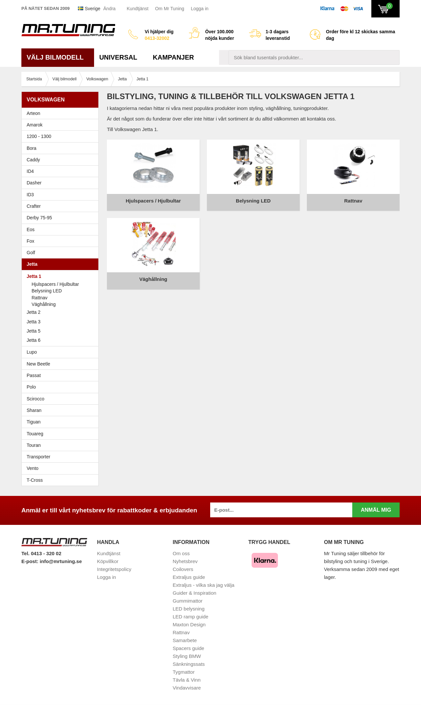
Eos (62, 229)
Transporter (62, 456)
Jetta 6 (62, 340)
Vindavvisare (187, 688)
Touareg (35, 433)
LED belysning (189, 608)
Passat (62, 375)
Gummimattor (188, 601)
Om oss (181, 553)
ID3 (30, 194)
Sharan (62, 410)
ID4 (30, 171)
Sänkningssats (189, 664)
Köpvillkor (107, 561)
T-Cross (35, 480)
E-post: (30, 561)
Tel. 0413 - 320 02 (41, 553)
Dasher (62, 182)
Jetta (62, 264)
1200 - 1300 (39, 136)
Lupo (62, 352)
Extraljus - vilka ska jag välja (204, 585)
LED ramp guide (190, 616)
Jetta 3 (62, 321)
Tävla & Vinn (187, 680)
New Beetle (62, 363)
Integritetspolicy (114, 569)
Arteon (33, 113)
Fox (62, 241)
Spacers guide (188, 648)
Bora (62, 148)
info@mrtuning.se (61, 561)
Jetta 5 (62, 331)
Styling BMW (187, 656)
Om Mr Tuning (169, 8)
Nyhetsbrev (185, 561)
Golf (62, 252)
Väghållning (44, 304)
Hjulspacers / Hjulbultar (55, 284)
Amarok (34, 124)
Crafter (34, 206)
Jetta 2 (62, 312)
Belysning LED (47, 290)
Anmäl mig (376, 510)
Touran (62, 445)
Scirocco (62, 398)
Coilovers (183, 569)
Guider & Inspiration (194, 593)
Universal (120, 57)
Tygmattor (184, 672)
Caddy (62, 159)
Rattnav (39, 297)
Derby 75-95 (62, 217)
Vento (62, 468)
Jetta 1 (62, 276)
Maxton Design (189, 624)
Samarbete (185, 640)
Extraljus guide (189, 577)
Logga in (200, 8)
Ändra (109, 8)
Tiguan (62, 421)
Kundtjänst (137, 8)
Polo (62, 387)
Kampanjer (173, 57)
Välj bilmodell (58, 57)
